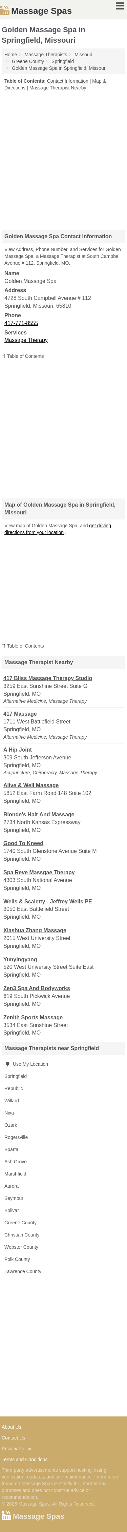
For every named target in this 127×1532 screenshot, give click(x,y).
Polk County (17, 1259)
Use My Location (26, 1064)
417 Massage (20, 714)
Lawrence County (22, 1271)
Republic (13, 1088)
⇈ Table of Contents (23, 356)
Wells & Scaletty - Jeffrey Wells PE (47, 901)
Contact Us (13, 1438)
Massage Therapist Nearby (57, 87)
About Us (11, 1427)
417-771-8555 (21, 323)
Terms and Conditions (24, 1459)
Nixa (9, 1113)
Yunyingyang (20, 959)
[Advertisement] (63, 158)
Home (10, 54)
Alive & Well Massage (31, 785)
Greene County (20, 1222)
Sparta (11, 1149)
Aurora (11, 1186)
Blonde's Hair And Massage (38, 814)
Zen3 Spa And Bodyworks (36, 988)
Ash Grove (15, 1161)
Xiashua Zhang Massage (34, 930)
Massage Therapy (26, 340)
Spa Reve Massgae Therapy (39, 872)
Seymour (13, 1198)
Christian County (22, 1235)
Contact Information (67, 81)
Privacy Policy (16, 1448)
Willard (11, 1100)
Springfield (15, 1076)
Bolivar (11, 1210)
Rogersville (16, 1137)
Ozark (10, 1125)
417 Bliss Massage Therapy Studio (47, 678)
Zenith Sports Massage (33, 1017)
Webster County (21, 1247)
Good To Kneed (23, 843)
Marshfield (15, 1174)
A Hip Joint (17, 750)
